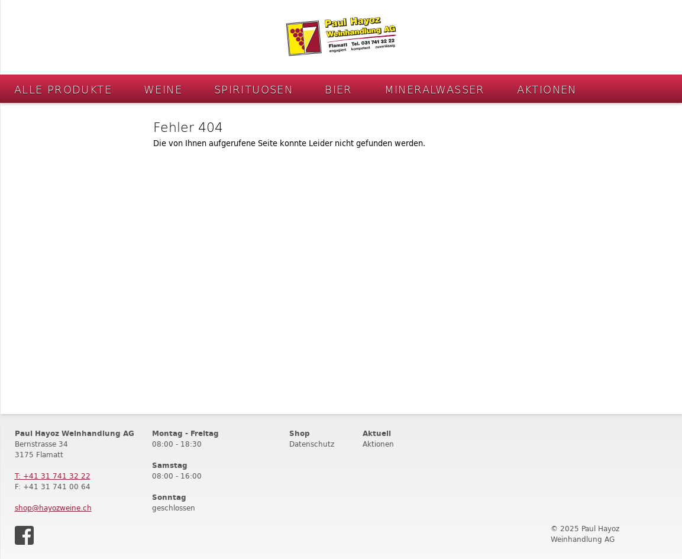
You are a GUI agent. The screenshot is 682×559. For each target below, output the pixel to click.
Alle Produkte (63, 89)
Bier (339, 89)
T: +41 (52, 476)
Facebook (24, 535)
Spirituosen (253, 89)
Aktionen (547, 89)
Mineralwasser (434, 89)
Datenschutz (311, 444)
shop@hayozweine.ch (53, 507)
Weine (163, 89)
